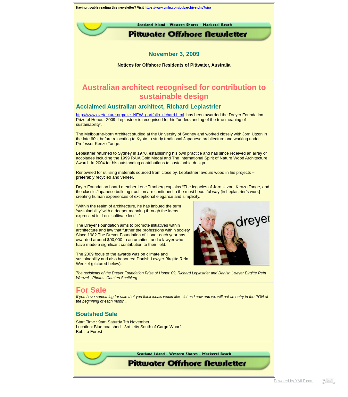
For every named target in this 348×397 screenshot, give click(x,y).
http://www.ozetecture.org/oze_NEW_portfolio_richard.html (130, 114)
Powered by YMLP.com (293, 381)
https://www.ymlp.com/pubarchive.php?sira (178, 7)
